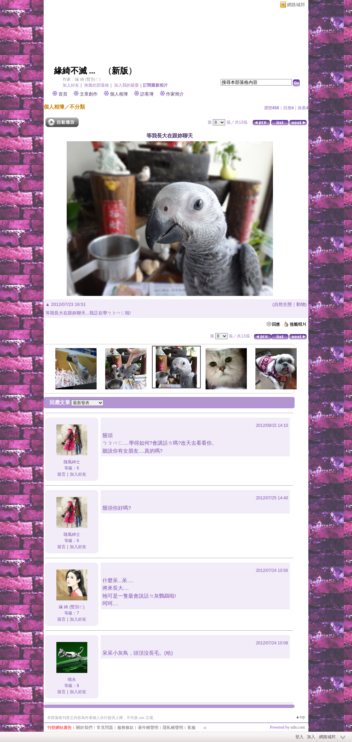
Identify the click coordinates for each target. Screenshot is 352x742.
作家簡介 (175, 94)
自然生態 (283, 304)
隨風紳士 (72, 461)
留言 (61, 474)
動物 (300, 304)
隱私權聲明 (173, 727)
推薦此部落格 (96, 85)
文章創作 (89, 94)
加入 (311, 736)
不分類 (77, 107)
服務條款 (125, 727)
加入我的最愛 (126, 85)
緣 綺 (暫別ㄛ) (72, 607)
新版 (120, 70)
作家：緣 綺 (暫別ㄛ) (81, 79)
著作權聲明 (148, 727)
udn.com (297, 727)
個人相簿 (119, 94)
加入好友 (71, 85)
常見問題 (105, 727)
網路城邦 (296, 4)
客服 (191, 727)
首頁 (62, 94)
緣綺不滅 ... (74, 70)
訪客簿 (147, 94)
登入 (299, 736)
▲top (300, 717)
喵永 (72, 679)
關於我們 (84, 727)
